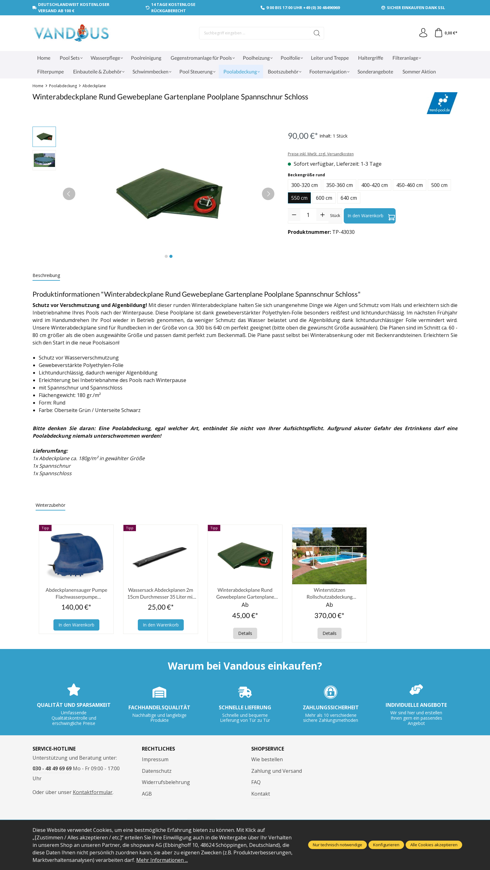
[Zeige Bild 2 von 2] (170, 256)
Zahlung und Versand (276, 771)
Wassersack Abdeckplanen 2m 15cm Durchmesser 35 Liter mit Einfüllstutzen (160, 594)
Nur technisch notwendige (337, 845)
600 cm (324, 197)
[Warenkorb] (446, 33)
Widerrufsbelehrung (166, 782)
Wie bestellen (267, 759)
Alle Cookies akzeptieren (434, 845)
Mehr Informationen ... (162, 860)
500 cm (439, 185)
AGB (147, 794)
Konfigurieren (386, 845)
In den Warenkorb (371, 215)
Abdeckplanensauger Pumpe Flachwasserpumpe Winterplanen (76, 594)
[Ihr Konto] (423, 33)
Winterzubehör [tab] (50, 505)
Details (245, 633)
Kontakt (260, 794)
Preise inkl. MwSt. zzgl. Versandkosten (321, 154)
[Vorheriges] (69, 194)
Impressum (155, 759)
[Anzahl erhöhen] (322, 215)
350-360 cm (339, 185)
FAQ (256, 782)
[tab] (46, 275)
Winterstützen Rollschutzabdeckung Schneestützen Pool (329, 594)
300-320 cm (304, 185)
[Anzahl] (308, 215)
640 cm (349, 197)
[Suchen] (317, 33)
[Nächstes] (268, 194)
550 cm (299, 197)
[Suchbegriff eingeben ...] (254, 33)
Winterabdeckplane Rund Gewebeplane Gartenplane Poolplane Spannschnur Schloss (245, 594)
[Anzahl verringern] (294, 215)
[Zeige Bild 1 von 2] (166, 256)
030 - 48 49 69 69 (52, 768)
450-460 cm (409, 185)
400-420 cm (374, 185)
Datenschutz (157, 771)
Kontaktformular (92, 792)
